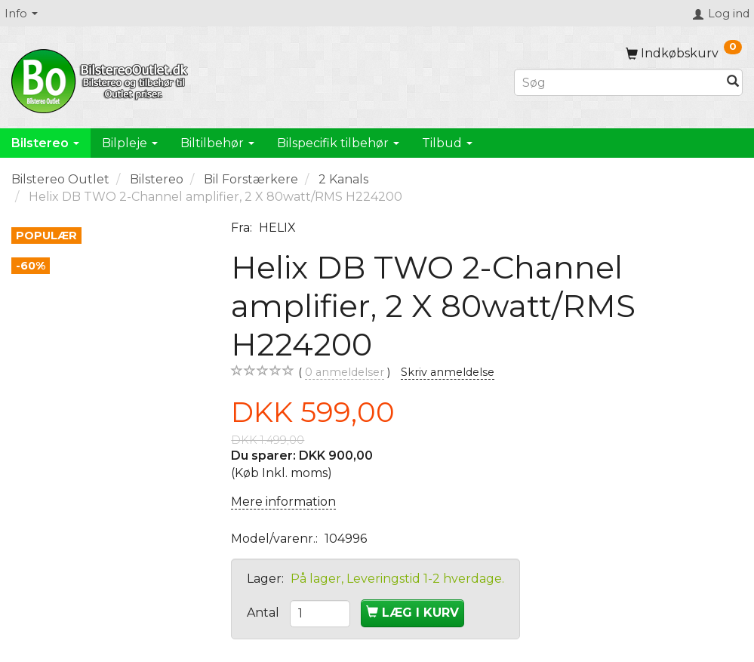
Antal (264, 612)
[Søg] (733, 82)
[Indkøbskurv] (683, 53)
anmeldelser (344, 372)
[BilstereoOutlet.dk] (101, 78)
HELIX (277, 227)
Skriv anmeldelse (447, 372)
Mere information (283, 501)
